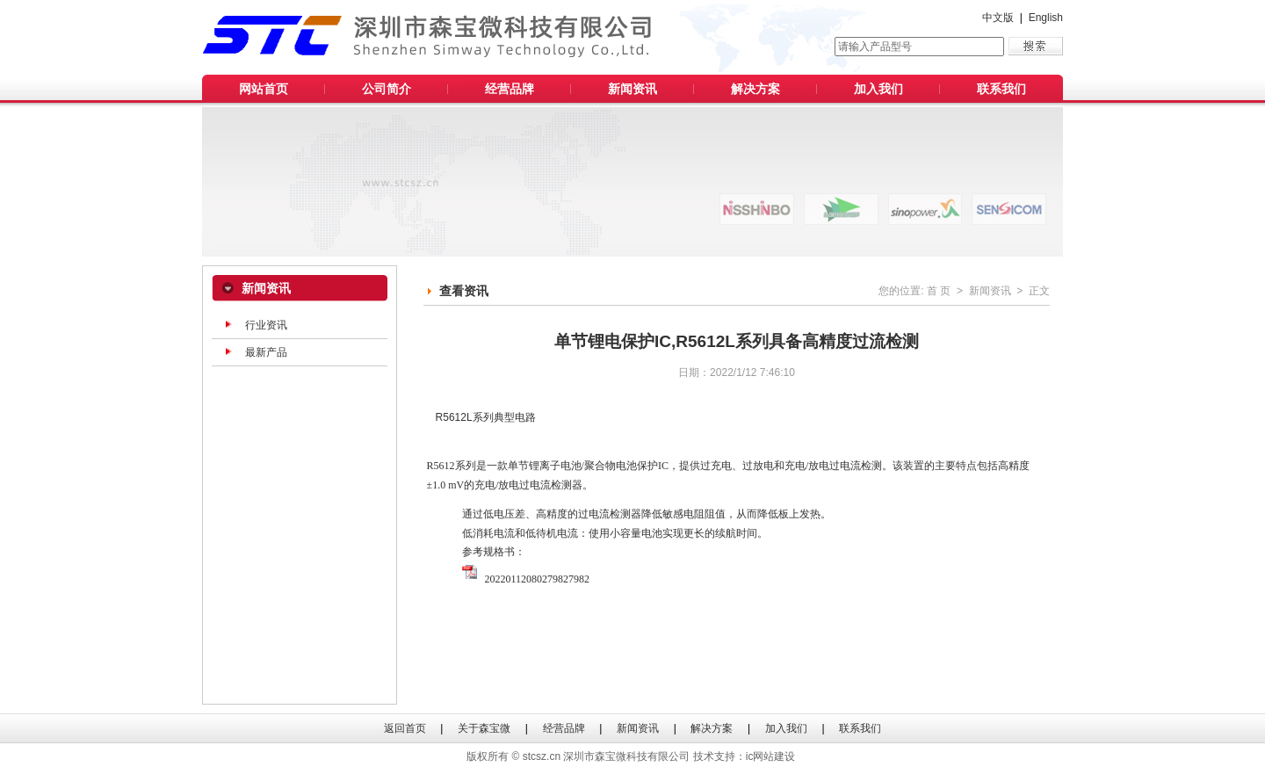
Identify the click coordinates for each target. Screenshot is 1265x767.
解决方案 (755, 89)
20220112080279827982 (526, 573)
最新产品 (266, 352)
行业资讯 (266, 325)
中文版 (998, 17)
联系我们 (1001, 89)
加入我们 (878, 89)
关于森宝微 (484, 728)
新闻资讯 (632, 89)
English (1046, 17)
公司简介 (386, 89)
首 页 (939, 291)
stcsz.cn (541, 756)
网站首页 (263, 89)
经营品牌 (509, 89)
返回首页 (405, 728)
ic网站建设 (771, 756)
